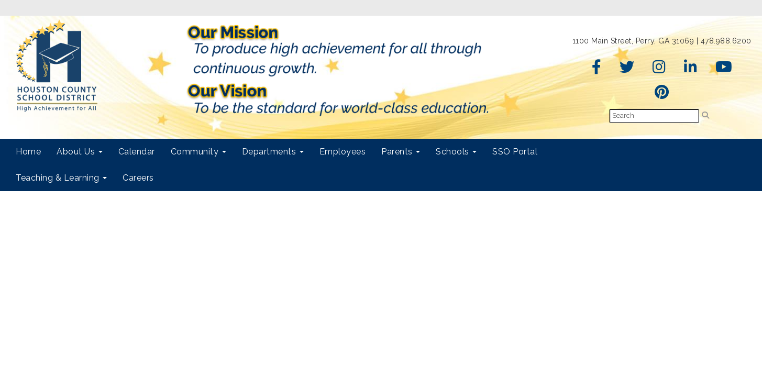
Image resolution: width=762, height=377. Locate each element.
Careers (138, 178)
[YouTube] (724, 69)
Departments (273, 152)
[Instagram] (659, 69)
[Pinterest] (662, 95)
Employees (342, 152)
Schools (456, 152)
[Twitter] (627, 69)
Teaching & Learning (61, 178)
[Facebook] (597, 69)
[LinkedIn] (690, 69)
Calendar (136, 152)
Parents (400, 152)
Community (198, 152)
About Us (80, 152)
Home (28, 152)
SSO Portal (514, 152)
